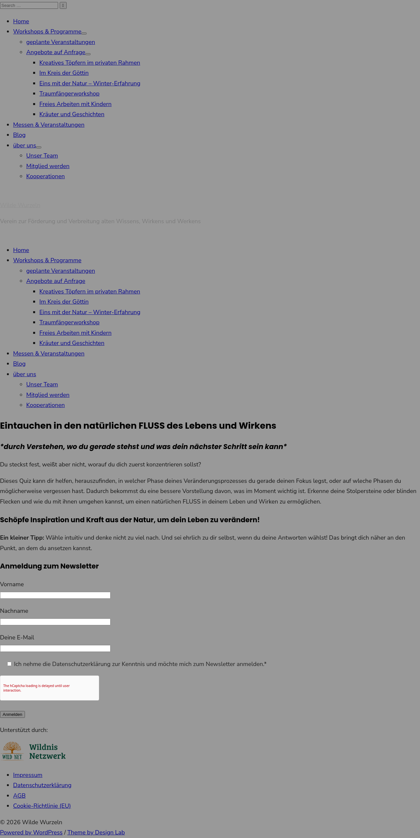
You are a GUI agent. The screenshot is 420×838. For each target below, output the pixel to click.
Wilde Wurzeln (20, 205)
